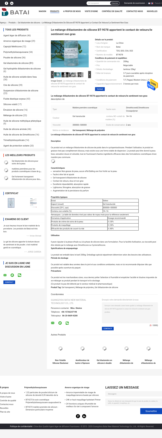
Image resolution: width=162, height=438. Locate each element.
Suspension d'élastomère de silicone (20, 90)
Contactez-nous (134, 11)
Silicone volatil (10, 104)
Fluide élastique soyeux (14, 99)
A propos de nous (72, 11)
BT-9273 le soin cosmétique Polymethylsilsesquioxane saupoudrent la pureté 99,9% (43, 401)
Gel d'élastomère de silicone (106, 287)
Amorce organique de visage (17, 41)
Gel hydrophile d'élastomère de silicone (22, 68)
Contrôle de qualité (112, 11)
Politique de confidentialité (21, 426)
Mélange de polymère (85, 287)
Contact (100, 89)
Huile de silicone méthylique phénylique (22, 121)
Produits (54, 11)
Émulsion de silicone (13, 110)
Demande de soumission (134, 3)
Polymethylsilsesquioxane (15, 52)
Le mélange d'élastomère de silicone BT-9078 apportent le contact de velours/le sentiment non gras (69, 84)
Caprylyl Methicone (12, 46)
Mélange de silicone (13, 115)
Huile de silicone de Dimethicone (19, 134)
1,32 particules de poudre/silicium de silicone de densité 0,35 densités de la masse (42, 394)
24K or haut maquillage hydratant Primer (83, 400)
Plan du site (5, 412)
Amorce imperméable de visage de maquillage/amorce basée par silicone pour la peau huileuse (82, 394)
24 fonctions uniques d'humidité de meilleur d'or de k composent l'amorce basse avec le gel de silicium (82, 405)
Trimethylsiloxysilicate (14, 140)
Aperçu (3, 23)
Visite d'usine (91, 11)
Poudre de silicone (12, 57)
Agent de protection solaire (16, 145)
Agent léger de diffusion (14, 35)
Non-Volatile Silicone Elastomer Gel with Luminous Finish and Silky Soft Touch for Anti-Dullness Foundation (60, 361)
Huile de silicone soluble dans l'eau (20, 77)
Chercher (115, 3)
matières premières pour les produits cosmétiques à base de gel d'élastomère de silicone (27, 171)
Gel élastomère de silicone (29, 23)
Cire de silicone (10, 85)
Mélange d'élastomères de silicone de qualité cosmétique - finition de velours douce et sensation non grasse (148, 361)
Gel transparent (68, 287)
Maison (42, 11)
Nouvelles (152, 11)
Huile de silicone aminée (15, 129)
